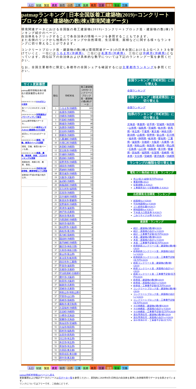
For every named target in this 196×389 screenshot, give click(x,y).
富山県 (160, 135)
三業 (78, 5)
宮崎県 (148, 156)
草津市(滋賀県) (67, 208)
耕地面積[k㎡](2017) (143, 209)
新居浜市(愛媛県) (68, 200)
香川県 (162, 149)
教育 (93, 5)
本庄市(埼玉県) (67, 342)
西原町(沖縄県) (67, 158)
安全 (117, 5)
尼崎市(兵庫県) (67, 288)
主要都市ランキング (138, 67)
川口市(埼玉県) (67, 338)
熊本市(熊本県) (67, 215)
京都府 (145, 142)
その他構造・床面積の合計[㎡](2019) (152, 308)
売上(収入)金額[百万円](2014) (148, 179)
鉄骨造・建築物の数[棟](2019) (148, 280)
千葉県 (145, 131)
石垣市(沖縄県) (67, 192)
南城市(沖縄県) (67, 123)
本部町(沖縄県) (67, 146)
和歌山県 (139, 145)
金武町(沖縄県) (67, 181)
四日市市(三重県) (68, 262)
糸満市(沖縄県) (67, 127)
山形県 (132, 127)
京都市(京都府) (67, 269)
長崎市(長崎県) (67, 300)
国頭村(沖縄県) (67, 238)
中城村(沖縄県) (67, 154)
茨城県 (152, 127)
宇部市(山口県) (67, 296)
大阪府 (155, 142)
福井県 (132, 138)
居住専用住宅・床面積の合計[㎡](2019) (153, 317)
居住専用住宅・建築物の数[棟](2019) (152, 314)
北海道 (131, 124)
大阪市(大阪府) (67, 177)
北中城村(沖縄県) (68, 196)
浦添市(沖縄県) (67, 166)
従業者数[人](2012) (142, 185)
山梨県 (141, 135)
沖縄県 (170, 156)
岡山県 (170, 145)
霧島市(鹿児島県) (68, 304)
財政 (38, 5)
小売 (70, 5)
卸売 (62, 5)
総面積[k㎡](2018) (142, 201)
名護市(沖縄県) (113, 53)
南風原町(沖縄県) (68, 185)
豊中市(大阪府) (67, 277)
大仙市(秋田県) (67, 327)
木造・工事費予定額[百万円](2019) (150, 243)
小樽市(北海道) (67, 315)
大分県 (138, 156)
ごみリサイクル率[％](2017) (147, 215)
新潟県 (131, 135)
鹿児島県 (159, 156)
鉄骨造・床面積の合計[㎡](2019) (149, 283)
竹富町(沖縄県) (67, 120)
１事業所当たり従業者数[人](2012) (150, 188)
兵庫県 (165, 142)
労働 (124, 5)
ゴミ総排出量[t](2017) (144, 206)
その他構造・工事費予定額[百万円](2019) (154, 311)
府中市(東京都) (67, 357)
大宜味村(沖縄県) (68, 308)
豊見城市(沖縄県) (68, 173)
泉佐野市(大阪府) (68, 227)
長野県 (151, 135)
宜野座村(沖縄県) (68, 204)
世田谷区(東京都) (68, 354)
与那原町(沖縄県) (68, 219)
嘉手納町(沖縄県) (68, 242)
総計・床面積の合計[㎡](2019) (148, 231)
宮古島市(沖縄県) (68, 150)
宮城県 (160, 124)
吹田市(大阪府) (67, 281)
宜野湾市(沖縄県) (68, 162)
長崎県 (165, 152)
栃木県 (162, 127)
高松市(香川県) (67, 231)
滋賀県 (136, 142)
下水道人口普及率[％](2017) (147, 212)
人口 (31, 5)
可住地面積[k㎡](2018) (144, 203)
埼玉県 (136, 131)
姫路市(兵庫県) (67, 285)
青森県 (141, 124)
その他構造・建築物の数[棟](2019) (150, 306)
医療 (85, 5)
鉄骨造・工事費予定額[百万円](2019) (152, 285)
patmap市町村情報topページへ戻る (37, 375)
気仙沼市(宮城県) (68, 323)
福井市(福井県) (67, 223)
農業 (54, 5)
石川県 (170, 135)
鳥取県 (151, 145)
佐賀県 (155, 152)
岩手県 (151, 124)
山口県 (142, 149)
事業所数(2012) (141, 182)
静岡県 (142, 138)
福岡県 (145, 152)
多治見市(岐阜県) (68, 258)
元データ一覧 (65, 378)
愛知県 (162, 138)
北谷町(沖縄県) (67, 311)
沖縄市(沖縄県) (155, 53)
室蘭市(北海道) (67, 319)
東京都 (155, 131)
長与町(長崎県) (67, 235)
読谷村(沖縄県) (67, 131)
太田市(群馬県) (67, 334)
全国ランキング (136, 90)
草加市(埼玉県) (67, 346)
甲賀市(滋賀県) (67, 265)
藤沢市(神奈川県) (68, 246)
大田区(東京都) (67, 350)
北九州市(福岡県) (68, 189)
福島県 (142, 127)
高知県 (136, 152)
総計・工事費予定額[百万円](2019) (150, 234)
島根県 (160, 145)
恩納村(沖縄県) (67, 169)
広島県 (132, 149)
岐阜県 (152, 138)
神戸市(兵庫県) (67, 212)
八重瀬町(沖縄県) (68, 139)
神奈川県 (166, 131)
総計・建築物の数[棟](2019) (147, 228)
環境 (109, 5)
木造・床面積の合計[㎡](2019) (148, 240)
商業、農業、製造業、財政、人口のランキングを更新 (34, 155)
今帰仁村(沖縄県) (68, 143)
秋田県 (170, 124)
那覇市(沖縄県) (67, 135)
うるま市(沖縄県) (70, 53)
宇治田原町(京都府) (69, 273)
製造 (46, 5)
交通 (101, 5)
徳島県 (152, 149)
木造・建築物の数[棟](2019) (147, 237)
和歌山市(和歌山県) (69, 292)
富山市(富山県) (67, 254)
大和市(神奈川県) (68, 250)
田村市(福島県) (67, 331)
